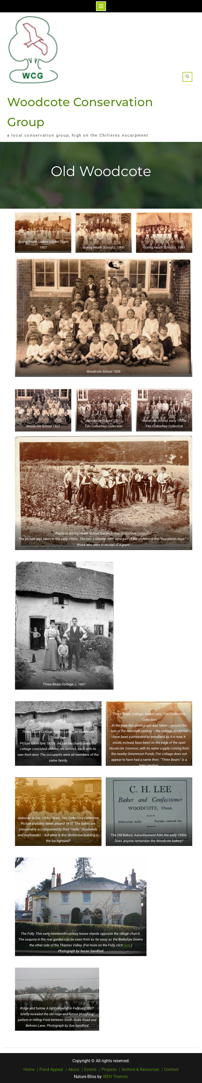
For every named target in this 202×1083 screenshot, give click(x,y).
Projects (109, 1068)
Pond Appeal (51, 1068)
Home (28, 1068)
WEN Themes (115, 1075)
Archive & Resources (140, 1068)
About (73, 1068)
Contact (171, 1068)
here (127, 944)
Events (90, 1068)
